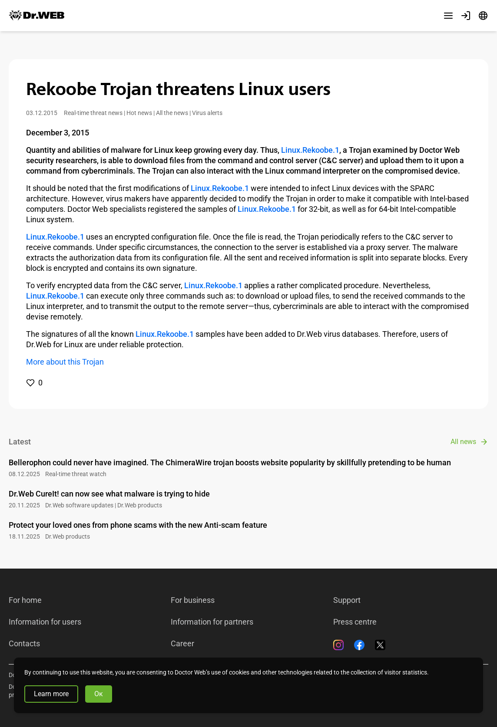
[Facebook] (359, 645)
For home (25, 600)
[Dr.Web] (36, 15)
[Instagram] (338, 645)
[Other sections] (448, 15)
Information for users (45, 622)
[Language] (483, 15)
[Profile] (466, 15)
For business (193, 600)
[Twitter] (380, 645)
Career (182, 644)
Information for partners (212, 622)
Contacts (24, 644)
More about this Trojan (65, 361)
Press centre (355, 622)
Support (347, 600)
